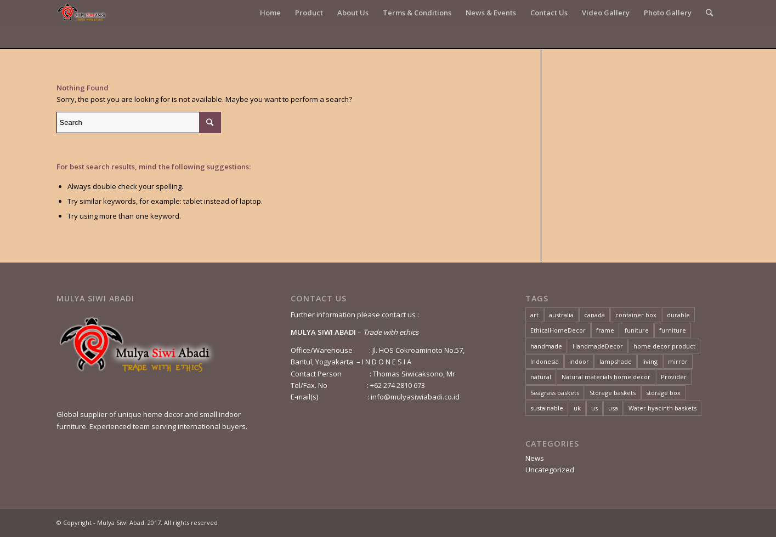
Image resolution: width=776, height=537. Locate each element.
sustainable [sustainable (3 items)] (546, 408)
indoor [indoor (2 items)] (579, 361)
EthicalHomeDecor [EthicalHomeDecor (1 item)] (558, 330)
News (534, 458)
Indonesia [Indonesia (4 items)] (544, 361)
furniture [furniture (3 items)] (672, 330)
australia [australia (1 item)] (561, 315)
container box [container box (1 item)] (635, 315)
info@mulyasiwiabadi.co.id (415, 397)
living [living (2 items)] (650, 361)
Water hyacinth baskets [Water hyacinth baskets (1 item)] (662, 408)
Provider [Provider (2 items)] (674, 377)
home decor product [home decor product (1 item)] (664, 346)
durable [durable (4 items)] (678, 315)
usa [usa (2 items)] (613, 408)
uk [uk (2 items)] (577, 408)
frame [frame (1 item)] (605, 330)
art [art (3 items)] (534, 315)
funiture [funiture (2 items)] (637, 330)
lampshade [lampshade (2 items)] (615, 361)
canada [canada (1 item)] (594, 315)
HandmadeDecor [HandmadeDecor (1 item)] (598, 346)
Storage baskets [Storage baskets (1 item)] (613, 393)
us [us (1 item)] (594, 408)
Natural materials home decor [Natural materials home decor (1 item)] (606, 377)
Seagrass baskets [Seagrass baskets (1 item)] (554, 393)
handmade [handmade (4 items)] (546, 346)
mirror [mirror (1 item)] (678, 361)
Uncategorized (549, 470)
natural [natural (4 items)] (540, 377)
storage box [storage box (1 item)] (663, 393)
